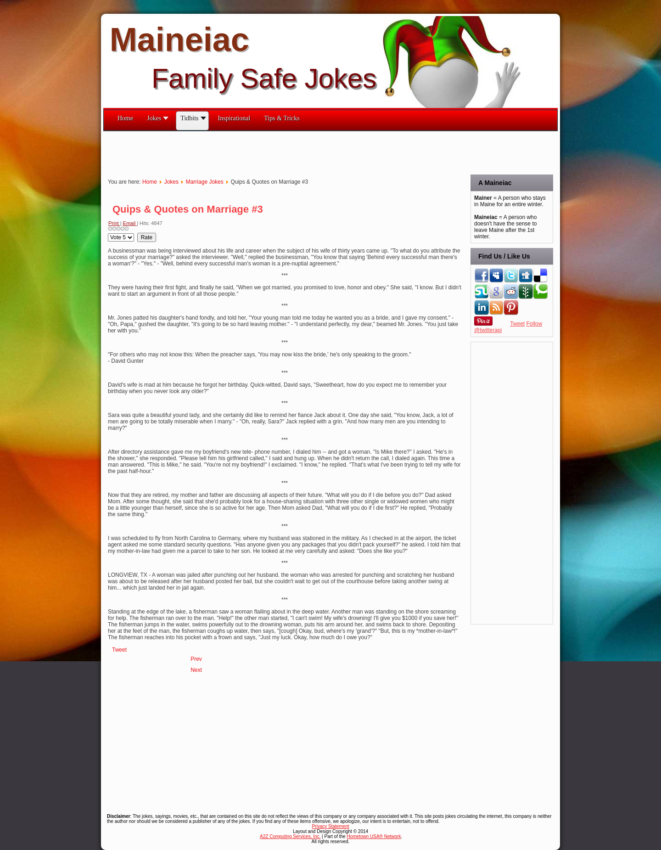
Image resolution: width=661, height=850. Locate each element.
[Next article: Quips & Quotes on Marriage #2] (196, 670)
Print (114, 223)
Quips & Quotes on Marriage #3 (187, 209)
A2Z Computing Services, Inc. (290, 836)
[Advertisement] (270, 152)
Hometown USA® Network (374, 836)
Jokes (171, 182)
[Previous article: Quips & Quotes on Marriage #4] (196, 659)
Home (149, 182)
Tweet (119, 650)
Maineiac (179, 39)
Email (130, 223)
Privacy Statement (330, 826)
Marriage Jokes (205, 182)
